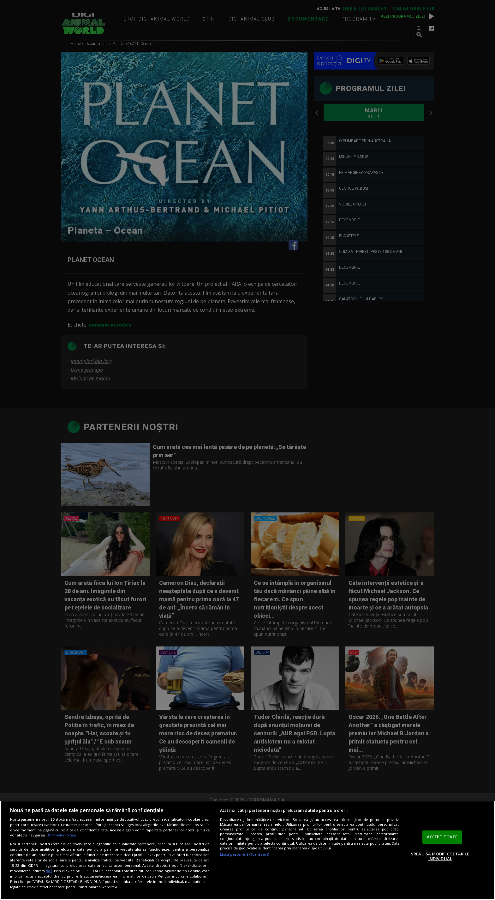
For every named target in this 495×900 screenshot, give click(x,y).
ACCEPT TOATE (442, 837)
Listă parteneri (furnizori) (244, 854)
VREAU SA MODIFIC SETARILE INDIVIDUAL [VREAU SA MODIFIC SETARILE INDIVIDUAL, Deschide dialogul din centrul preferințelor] (440, 856)
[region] (247, 850)
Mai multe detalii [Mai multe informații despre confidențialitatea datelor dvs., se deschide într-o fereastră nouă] (61, 835)
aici (49, 870)
